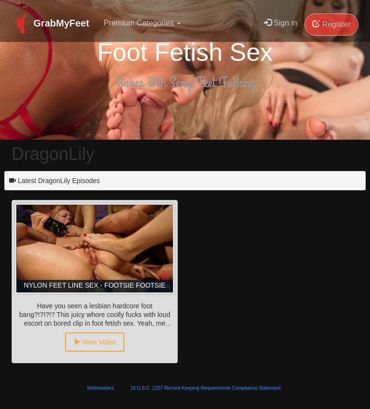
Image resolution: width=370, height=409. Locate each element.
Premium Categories (142, 23)
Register (331, 24)
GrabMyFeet (50, 24)
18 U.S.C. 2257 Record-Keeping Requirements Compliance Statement (205, 388)
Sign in (280, 23)
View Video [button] (95, 342)
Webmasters (100, 388)
